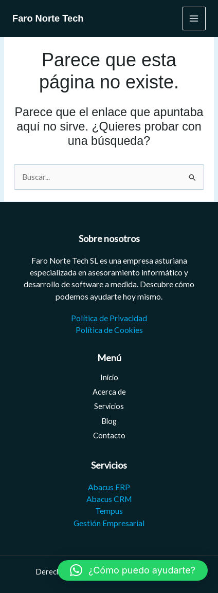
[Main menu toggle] (194, 18)
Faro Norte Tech (47, 18)
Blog (109, 421)
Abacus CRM (109, 499)
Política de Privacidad (109, 318)
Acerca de (109, 391)
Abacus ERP (109, 487)
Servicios (109, 406)
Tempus (109, 510)
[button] (133, 570)
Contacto (109, 435)
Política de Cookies (109, 330)
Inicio (109, 377)
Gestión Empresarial (109, 523)
